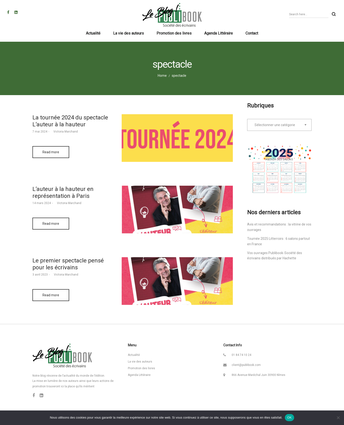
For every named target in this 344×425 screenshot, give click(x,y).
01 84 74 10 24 (241, 355)
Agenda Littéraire (139, 375)
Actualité (134, 355)
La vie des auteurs (140, 361)
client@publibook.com (246, 365)
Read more (50, 152)
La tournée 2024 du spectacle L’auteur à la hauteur (70, 121)
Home (162, 75)
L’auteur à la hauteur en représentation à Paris (63, 192)
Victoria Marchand (64, 131)
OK (289, 417)
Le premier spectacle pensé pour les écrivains (68, 264)
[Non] (338, 417)
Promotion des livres (141, 368)
